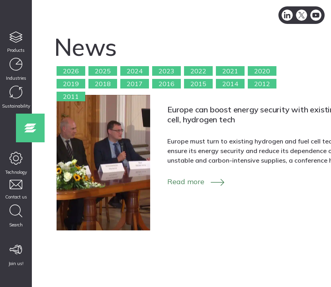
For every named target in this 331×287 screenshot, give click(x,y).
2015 (198, 84)
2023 (166, 71)
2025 (103, 71)
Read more (185, 181)
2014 (230, 84)
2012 (262, 84)
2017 (135, 84)
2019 (71, 84)
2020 (262, 71)
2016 (166, 84)
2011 (71, 96)
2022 (198, 71)
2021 (230, 71)
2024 (135, 71)
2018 (103, 84)
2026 (71, 71)
